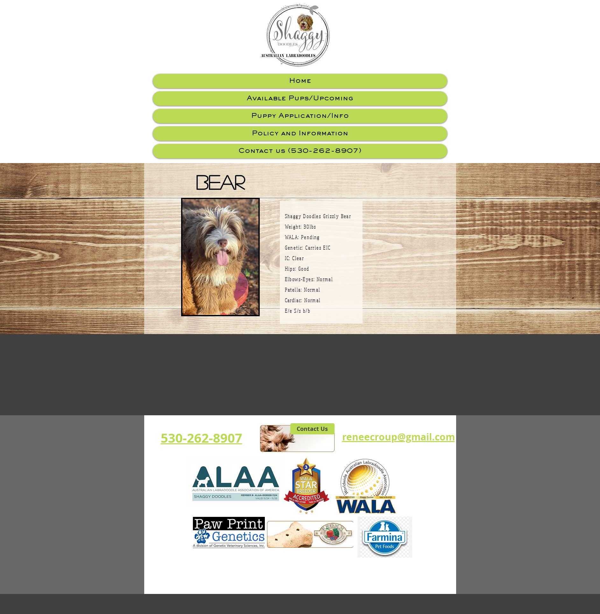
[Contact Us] (312, 428)
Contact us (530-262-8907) (300, 151)
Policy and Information (300, 133)
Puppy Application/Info (300, 116)
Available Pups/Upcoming (300, 98)
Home (300, 81)
